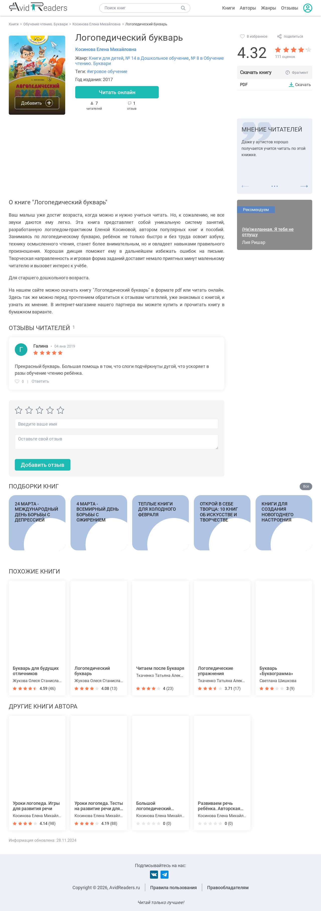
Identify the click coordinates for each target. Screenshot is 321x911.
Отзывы (289, 8)
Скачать (303, 84)
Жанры (268, 8)
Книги (228, 8)
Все (306, 486)
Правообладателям (228, 887)
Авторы (248, 8)
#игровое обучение (107, 71)
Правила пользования (173, 887)
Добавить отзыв (42, 465)
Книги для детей (106, 58)
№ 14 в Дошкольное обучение (157, 58)
